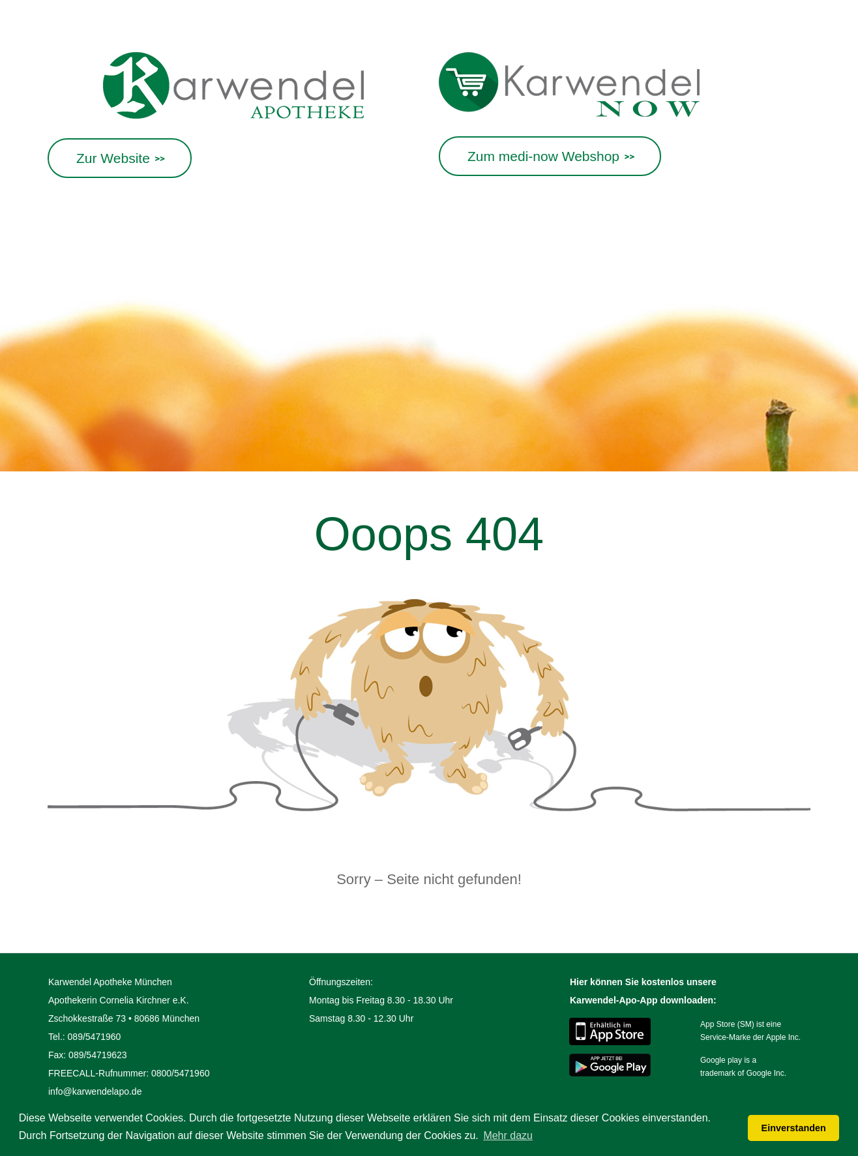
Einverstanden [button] (794, 1128)
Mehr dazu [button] (508, 1135)
